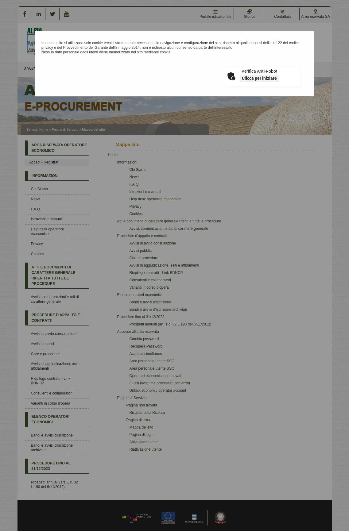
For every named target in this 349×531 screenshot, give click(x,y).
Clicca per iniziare (259, 78)
